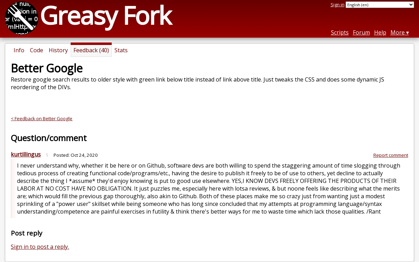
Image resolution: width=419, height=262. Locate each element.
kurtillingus (26, 154)
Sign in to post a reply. (40, 247)
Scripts (340, 32)
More (397, 32)
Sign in (338, 4)
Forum (361, 32)
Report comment (390, 155)
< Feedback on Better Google (41, 118)
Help (380, 32)
